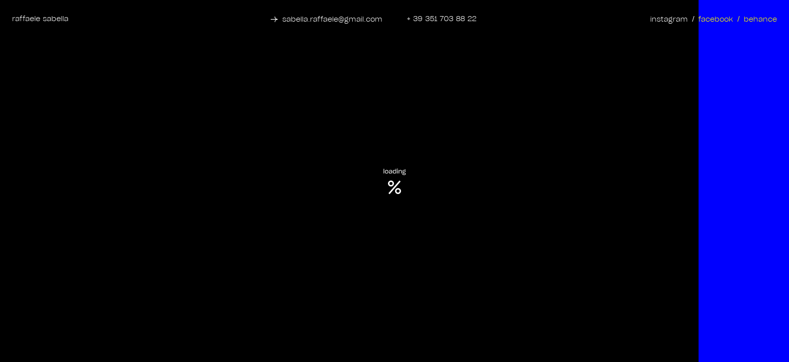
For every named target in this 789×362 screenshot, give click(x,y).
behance (760, 19)
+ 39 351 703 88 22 (442, 19)
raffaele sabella (40, 19)
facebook (715, 19)
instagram (669, 19)
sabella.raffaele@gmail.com (332, 19)
